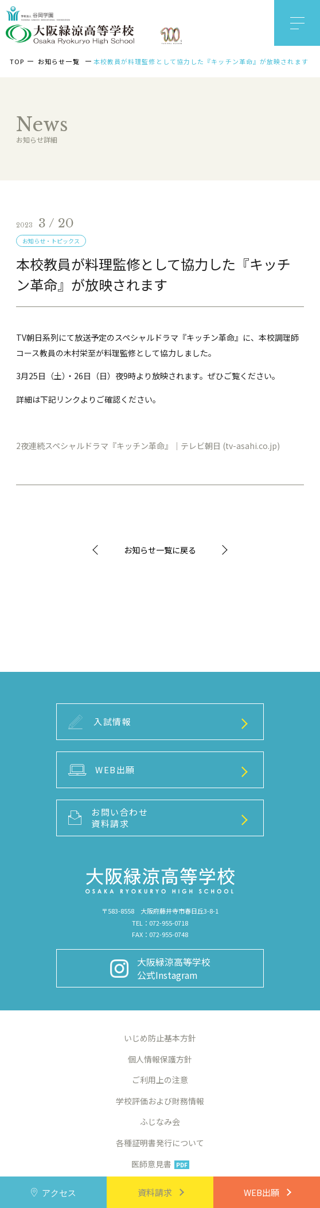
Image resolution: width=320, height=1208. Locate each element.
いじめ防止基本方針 (160, 1038)
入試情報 (100, 722)
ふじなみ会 (160, 1121)
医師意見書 (160, 1164)
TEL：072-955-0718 (160, 922)
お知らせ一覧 (59, 61)
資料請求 (155, 1192)
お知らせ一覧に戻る (160, 550)
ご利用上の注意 (160, 1079)
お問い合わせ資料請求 (108, 817)
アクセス (59, 1192)
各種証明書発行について (160, 1142)
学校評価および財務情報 (160, 1101)
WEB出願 (261, 1192)
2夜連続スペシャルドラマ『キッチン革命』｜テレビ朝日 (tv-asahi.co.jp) (148, 445)
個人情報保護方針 (160, 1059)
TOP (17, 61)
